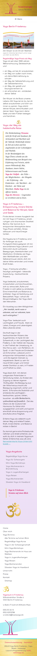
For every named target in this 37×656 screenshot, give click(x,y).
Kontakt (6, 577)
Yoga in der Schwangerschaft (17, 545)
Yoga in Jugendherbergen (17, 472)
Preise (5, 574)
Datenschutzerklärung (13, 642)
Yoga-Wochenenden (14, 479)
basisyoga (25, 6)
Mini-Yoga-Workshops (15, 463)
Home (5, 528)
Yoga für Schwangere (15, 460)
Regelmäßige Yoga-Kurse (16, 456)
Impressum (28, 642)
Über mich (7, 531)
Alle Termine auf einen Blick (17, 538)
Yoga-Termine (9, 535)
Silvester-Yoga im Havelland (18, 482)
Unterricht (7, 571)
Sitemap (8, 581)
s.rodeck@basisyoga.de (13, 615)
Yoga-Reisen (11, 475)
